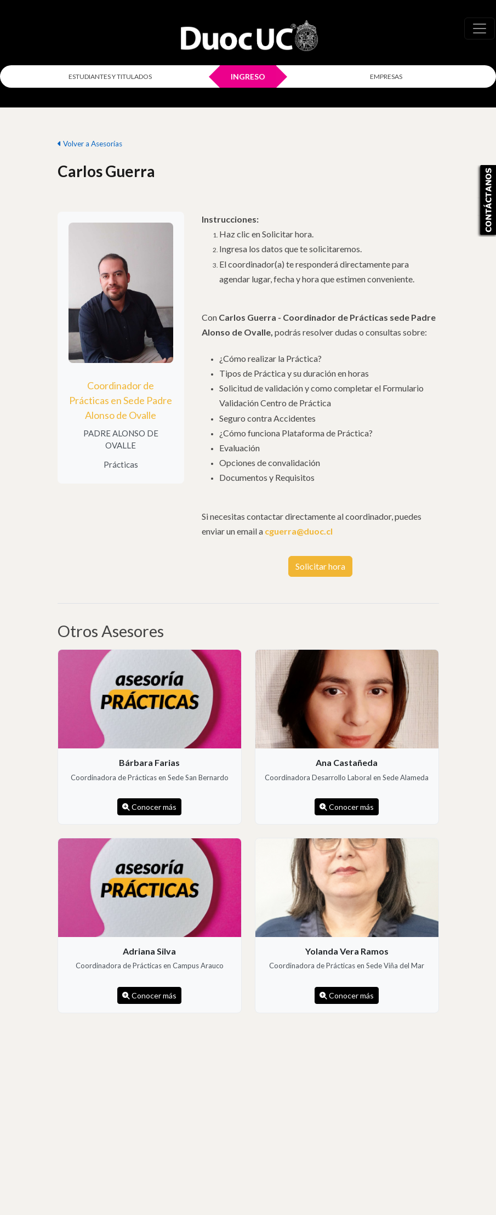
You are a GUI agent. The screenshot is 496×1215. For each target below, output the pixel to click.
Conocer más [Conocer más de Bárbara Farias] (149, 806)
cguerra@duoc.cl (299, 531)
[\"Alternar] (479, 28)
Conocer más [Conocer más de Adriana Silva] (149, 995)
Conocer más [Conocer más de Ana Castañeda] (347, 806)
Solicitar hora (320, 566)
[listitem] (150, 737)
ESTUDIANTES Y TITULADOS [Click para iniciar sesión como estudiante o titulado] (110, 76)
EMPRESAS (386, 76)
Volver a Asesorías (90, 143)
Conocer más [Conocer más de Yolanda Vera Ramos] (347, 995)
